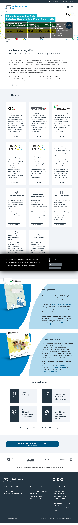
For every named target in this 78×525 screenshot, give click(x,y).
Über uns (14, 85)
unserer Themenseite (60, 367)
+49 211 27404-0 (9, 491)
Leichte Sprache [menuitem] (54, 1)
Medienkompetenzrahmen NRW (38, 491)
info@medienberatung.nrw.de (13, 494)
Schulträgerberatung (60, 496)
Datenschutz (51, 518)
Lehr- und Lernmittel (60, 487)
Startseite (7, 41)
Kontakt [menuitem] (65, 1)
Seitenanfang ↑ (4, 524)
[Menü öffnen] (72, 7)
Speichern (54, 268)
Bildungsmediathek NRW (37, 487)
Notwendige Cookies (55, 259)
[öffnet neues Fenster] (54, 479)
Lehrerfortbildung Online (61, 489)
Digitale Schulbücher (35, 498)
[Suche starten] (68, 7)
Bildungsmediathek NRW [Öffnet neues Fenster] (50, 371)
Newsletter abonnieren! (32, 444)
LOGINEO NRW (34, 489)
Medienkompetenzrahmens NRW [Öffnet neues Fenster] (62, 304)
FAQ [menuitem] (72, 1)
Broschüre (62, 365)
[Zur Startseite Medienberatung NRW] (14, 7)
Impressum (69, 518)
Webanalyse (53, 261)
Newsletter (43, 518)
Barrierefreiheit (60, 518)
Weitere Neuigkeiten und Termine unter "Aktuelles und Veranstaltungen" (39, 428)
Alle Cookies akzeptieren (55, 264)
